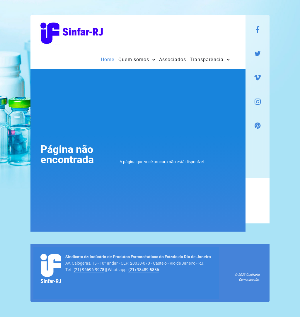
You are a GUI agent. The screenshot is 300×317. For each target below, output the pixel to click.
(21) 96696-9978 (89, 270)
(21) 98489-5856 (143, 270)
